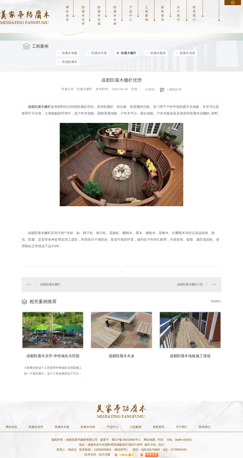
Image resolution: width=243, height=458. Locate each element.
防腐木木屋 (99, 15)
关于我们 (178, 13)
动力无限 (104, 454)
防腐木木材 (114, 15)
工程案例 (146, 13)
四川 (161, 444)
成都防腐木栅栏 (50, 284)
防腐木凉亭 (83, 15)
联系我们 (194, 13)
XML (170, 439)
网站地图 (149, 439)
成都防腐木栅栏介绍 (190, 284)
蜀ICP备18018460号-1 (126, 439)
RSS (161, 439)
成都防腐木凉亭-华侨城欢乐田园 (52, 356)
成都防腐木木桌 (121, 356)
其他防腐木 (69, 62)
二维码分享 (174, 89)
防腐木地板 (69, 53)
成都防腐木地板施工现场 (190, 356)
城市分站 (150, 444)
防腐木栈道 (158, 53)
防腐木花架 (187, 53)
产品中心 (130, 13)
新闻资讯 (162, 13)
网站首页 (67, 13)
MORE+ (216, 301)
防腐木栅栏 (126, 53)
